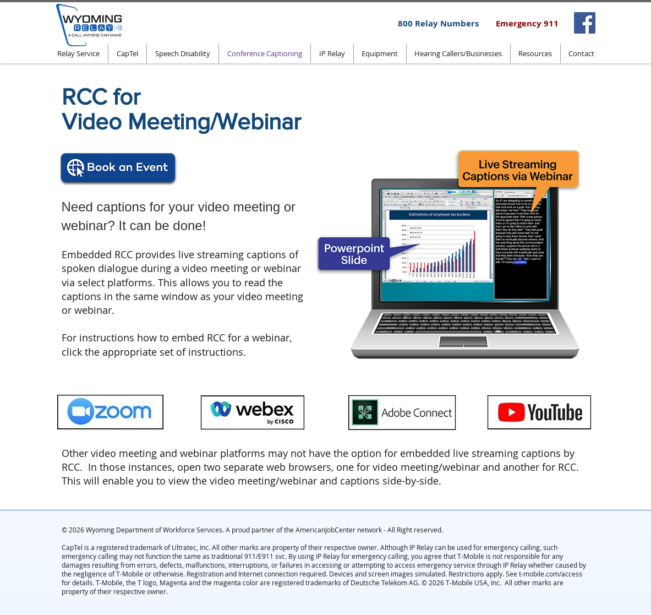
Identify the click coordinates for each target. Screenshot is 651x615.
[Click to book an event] (118, 171)
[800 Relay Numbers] (438, 23)
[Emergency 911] (527, 23)
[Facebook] (584, 23)
